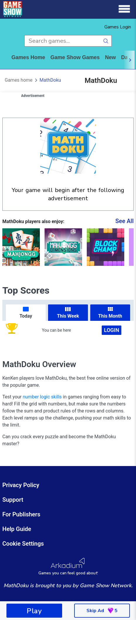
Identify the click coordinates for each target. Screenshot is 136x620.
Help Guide (16, 528)
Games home (28, 57)
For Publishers (21, 514)
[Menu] (124, 9)
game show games (75, 57)
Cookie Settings (23, 543)
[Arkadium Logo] (68, 566)
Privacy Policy (20, 485)
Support (12, 499)
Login (111, 330)
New (110, 57)
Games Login (117, 27)
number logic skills (42, 397)
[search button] (106, 41)
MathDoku (50, 80)
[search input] (62, 41)
